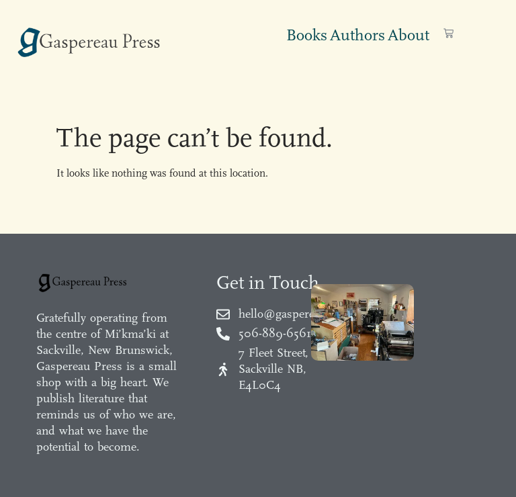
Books (306, 35)
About (408, 35)
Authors (357, 35)
